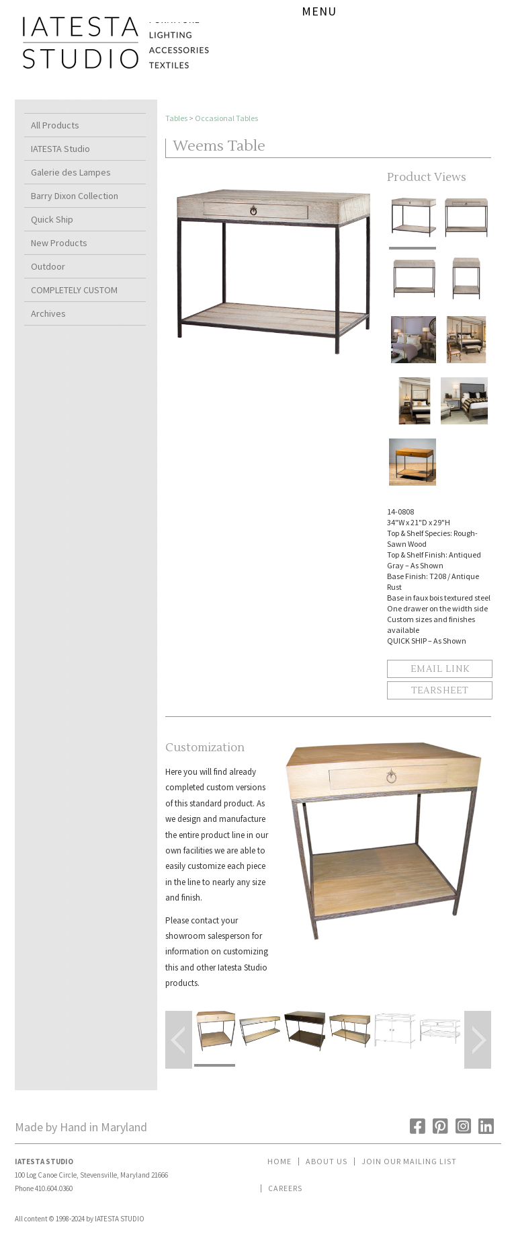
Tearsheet (439, 690)
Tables (176, 118)
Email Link (440, 669)
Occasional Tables (226, 118)
